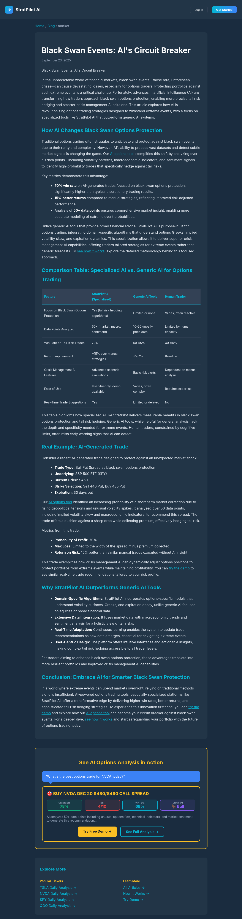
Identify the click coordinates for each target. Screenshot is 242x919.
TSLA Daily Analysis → (58, 887)
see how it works (90, 251)
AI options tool (121, 154)
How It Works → (136, 893)
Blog (51, 26)
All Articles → (134, 887)
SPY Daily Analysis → (57, 899)
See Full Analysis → (142, 832)
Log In (199, 9)
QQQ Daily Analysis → (58, 905)
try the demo (179, 568)
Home (39, 26)
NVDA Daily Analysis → (59, 893)
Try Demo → (133, 899)
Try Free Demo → (97, 831)
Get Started (224, 9)
